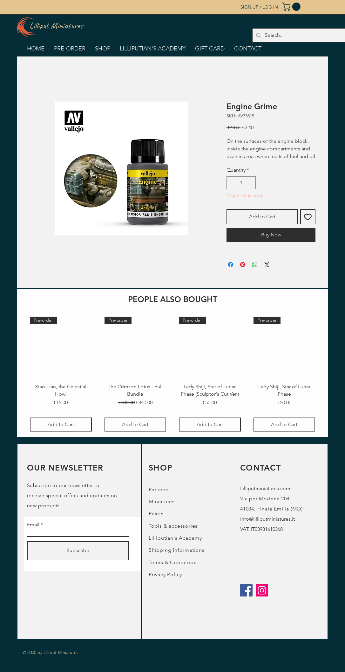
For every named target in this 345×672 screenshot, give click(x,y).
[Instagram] (262, 590)
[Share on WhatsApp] (255, 264)
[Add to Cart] (61, 425)
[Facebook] (246, 590)
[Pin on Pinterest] (243, 264)
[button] (292, 7)
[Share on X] (267, 264)
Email (33, 524)
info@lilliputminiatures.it (267, 519)
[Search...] (300, 35)
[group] (172, 374)
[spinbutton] (241, 183)
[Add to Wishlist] (307, 216)
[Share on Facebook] (230, 264)
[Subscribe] (78, 550)
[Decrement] (231, 183)
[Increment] (250, 183)
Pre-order (159, 489)
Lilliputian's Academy (175, 538)
